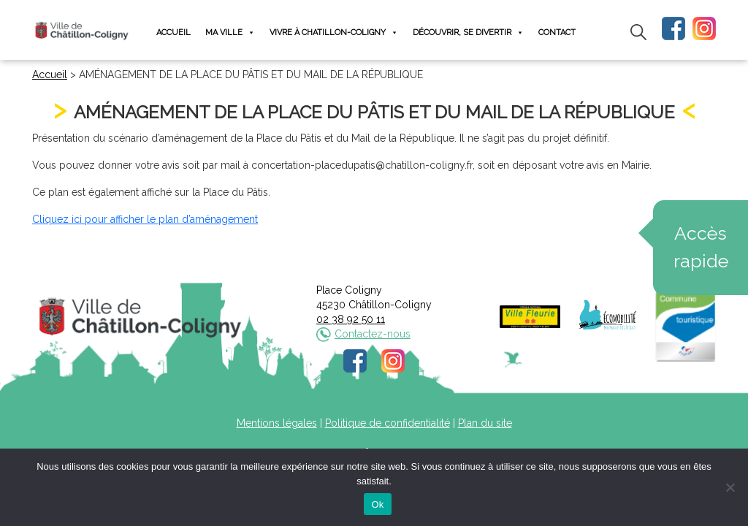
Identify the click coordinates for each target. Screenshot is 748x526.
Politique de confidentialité (387, 423)
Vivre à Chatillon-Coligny (334, 32)
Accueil (173, 32)
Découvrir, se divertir (468, 32)
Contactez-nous (373, 334)
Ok (377, 504)
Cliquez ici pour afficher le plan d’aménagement (145, 219)
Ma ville (230, 32)
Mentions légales (277, 423)
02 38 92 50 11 (350, 319)
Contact (557, 32)
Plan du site (485, 423)
